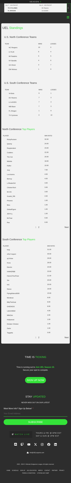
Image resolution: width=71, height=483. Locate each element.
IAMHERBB (9, 271)
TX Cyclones (11, 115)
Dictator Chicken (11, 324)
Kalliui (7, 166)
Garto (7, 328)
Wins (40, 44)
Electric (7, 267)
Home (8, 470)
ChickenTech (9, 187)
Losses (53, 44)
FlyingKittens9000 (11, 293)
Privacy (61, 470)
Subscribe (35, 422)
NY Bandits (11, 61)
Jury (6, 170)
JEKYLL (8, 214)
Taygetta (8, 333)
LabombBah (9, 311)
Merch (40, 470)
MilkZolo (8, 315)
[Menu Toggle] (68, 17)
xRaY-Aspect (9, 254)
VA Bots (9, 93)
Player (6, 136)
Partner (54, 470)
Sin (6, 280)
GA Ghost (10, 65)
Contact (47, 470)
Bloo (6, 205)
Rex (6, 222)
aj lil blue (8, 258)
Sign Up (22, 470)
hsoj (6, 250)
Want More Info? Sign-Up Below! (18, 408)
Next (67, 227)
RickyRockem (10, 139)
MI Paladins (11, 56)
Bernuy (7, 179)
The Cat (8, 157)
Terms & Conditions (28, 473)
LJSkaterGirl (9, 183)
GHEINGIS (9, 306)
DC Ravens (11, 98)
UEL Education (32, 470)
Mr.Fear (7, 218)
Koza (7, 263)
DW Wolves (11, 69)
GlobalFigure (9, 209)
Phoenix (8, 201)
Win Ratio (48, 136)
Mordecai (8, 298)
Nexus (7, 289)
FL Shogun (10, 111)
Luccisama (9, 174)
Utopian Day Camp (43, 473)
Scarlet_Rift (9, 196)
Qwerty (7, 144)
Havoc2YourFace (11, 276)
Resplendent (9, 148)
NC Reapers (11, 47)
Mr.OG (7, 192)
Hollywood (8, 320)
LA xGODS (10, 102)
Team (7, 44)
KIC (6, 285)
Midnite (7, 161)
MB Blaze (10, 106)
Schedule (15, 470)
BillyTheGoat (9, 302)
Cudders (8, 152)
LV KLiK (9, 52)
